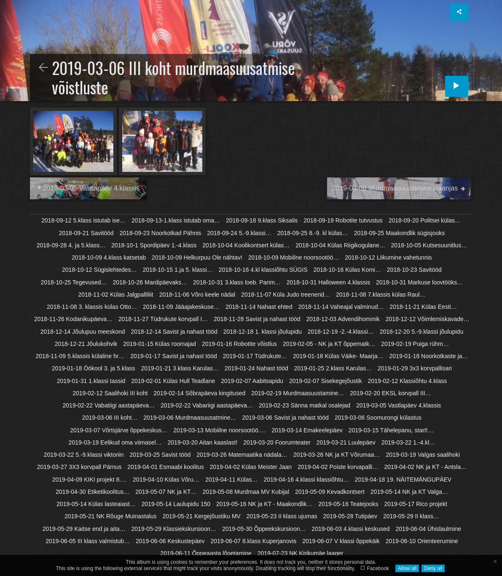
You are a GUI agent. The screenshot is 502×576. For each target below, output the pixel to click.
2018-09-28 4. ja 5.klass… (71, 245)
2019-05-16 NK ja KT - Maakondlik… (264, 504)
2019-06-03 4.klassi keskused (350, 528)
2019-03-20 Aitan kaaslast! (203, 442)
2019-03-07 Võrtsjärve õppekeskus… (118, 430)
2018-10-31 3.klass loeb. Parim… (237, 282)
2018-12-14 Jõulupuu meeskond (82, 331)
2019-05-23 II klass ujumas (282, 516)
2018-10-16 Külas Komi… (347, 269)
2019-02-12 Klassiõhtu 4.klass (407, 381)
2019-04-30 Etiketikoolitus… (92, 491)
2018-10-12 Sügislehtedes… (99, 269)
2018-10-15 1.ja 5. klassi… (177, 269)
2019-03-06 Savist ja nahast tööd (285, 417)
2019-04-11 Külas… (231, 479)
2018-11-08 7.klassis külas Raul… (380, 294)
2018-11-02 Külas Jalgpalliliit (115, 294)
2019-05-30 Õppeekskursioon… (264, 528)
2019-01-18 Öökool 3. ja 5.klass (93, 368)
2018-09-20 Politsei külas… (425, 220)
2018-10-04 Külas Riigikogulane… (340, 245)
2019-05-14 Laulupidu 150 (176, 504)
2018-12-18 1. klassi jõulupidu (262, 331)
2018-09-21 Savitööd (86, 233)
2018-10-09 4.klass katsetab (109, 257)
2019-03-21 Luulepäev (346, 442)
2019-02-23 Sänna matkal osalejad (304, 405)
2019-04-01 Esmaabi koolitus (165, 466)
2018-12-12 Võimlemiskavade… (428, 319)
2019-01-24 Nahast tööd (256, 368)
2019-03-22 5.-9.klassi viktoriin (84, 454)
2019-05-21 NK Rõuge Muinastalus (110, 516)
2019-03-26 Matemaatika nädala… (241, 454)
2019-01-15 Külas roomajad (159, 343)
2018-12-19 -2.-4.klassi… (341, 331)
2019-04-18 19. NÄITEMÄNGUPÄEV (403, 479)
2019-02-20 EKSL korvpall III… (390, 393)
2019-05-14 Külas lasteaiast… (96, 504)
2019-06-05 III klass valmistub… (88, 541)
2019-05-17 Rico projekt (415, 504)
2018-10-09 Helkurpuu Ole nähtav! (197, 257)
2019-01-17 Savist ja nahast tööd (173, 356)
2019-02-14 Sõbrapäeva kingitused (199, 393)
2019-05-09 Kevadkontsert (330, 491)
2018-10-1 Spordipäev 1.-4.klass (153, 245)
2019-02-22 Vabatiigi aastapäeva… (109, 405)
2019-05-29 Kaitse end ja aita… (84, 528)
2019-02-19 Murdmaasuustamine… (297, 393)
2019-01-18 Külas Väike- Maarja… (338, 356)
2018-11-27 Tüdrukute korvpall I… (163, 319)
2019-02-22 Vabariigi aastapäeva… (207, 405)
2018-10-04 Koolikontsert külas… (246, 245)
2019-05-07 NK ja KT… (166, 491)
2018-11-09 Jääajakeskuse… (181, 306)
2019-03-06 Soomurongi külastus (378, 417)
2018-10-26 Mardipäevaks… (150, 282)
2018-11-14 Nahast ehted (259, 306)
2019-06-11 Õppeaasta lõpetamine (205, 553)
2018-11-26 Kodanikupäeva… (73, 319)
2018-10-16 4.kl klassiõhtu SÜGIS (263, 269)
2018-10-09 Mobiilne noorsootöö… (293, 257)
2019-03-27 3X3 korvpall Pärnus (79, 466)
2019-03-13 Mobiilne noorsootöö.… (219, 430)
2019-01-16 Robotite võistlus (239, 343)
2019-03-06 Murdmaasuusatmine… (189, 417)
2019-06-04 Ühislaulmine (428, 528)
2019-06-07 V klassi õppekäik (341, 541)
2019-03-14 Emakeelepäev (307, 430)
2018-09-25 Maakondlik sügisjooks (399, 233)
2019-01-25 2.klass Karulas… (333, 368)
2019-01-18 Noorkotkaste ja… (428, 356)
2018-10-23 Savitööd (414, 269)
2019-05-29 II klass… (411, 516)
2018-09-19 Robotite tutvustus (343, 220)
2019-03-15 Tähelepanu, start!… (391, 430)
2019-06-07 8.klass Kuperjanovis (253, 541)
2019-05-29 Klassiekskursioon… (174, 528)
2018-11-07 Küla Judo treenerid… (285, 294)
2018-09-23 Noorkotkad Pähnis (160, 233)
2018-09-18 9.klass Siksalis (262, 220)
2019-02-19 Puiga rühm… (415, 343)
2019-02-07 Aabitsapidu (252, 381)
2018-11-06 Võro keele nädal (197, 294)
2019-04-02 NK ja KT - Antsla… (425, 466)
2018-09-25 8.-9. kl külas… (312, 233)
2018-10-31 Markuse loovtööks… (419, 282)
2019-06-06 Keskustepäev (170, 541)
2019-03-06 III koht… (110, 417)
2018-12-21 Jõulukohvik (86, 343)
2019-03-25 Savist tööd (160, 454)
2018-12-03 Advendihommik (342, 319)
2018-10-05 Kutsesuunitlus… (429, 245)
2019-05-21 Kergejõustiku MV (201, 516)
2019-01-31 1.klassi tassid (91, 381)
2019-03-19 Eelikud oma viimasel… (115, 442)
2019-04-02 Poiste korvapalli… (338, 466)
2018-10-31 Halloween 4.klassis (328, 282)
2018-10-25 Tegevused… (74, 282)
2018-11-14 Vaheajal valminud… (341, 306)
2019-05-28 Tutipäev (350, 516)
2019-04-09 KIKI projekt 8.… (89, 479)
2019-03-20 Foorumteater (277, 442)
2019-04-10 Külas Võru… (166, 479)
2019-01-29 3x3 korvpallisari (415, 368)
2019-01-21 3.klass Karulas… (180, 368)
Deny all (433, 568)
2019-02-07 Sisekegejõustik (325, 381)
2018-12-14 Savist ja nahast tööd (174, 331)
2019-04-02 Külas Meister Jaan (251, 466)
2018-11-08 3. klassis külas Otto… (92, 306)
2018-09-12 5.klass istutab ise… (83, 220)
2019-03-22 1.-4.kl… (408, 442)
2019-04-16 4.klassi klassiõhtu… (306, 479)
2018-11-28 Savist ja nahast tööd (257, 319)
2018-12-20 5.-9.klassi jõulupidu (421, 331)
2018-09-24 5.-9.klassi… (239, 233)
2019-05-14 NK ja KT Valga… (409, 491)
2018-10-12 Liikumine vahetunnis (388, 257)
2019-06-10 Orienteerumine (422, 541)
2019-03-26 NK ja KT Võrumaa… (336, 454)
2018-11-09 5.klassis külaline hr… (80, 356)
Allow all (407, 568)
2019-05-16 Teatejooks (348, 504)
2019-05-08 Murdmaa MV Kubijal (246, 491)
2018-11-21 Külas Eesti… (423, 306)
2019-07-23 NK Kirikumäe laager (301, 553)
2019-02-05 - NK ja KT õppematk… (329, 343)
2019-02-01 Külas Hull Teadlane (173, 381)
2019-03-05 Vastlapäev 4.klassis (398, 405)
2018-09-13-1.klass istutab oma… (176, 220)
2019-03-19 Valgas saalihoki (423, 454)
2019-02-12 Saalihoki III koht (110, 393)
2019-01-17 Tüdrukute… (255, 356)
